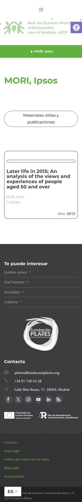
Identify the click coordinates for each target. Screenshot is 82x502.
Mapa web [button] (11, 468)
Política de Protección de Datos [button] (27, 459)
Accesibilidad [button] (14, 476)
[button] (76, 27)
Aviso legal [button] (12, 451)
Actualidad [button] (11, 292)
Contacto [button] (11, 442)
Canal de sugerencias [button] (25, 429)
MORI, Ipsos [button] (15, 197)
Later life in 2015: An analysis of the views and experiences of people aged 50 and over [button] (38, 179)
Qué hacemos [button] (14, 282)
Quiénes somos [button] (15, 272)
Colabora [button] (10, 302)
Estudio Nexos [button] (61, 493)
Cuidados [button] (13, 202)
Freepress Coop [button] (41, 493)
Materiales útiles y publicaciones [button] (41, 119)
